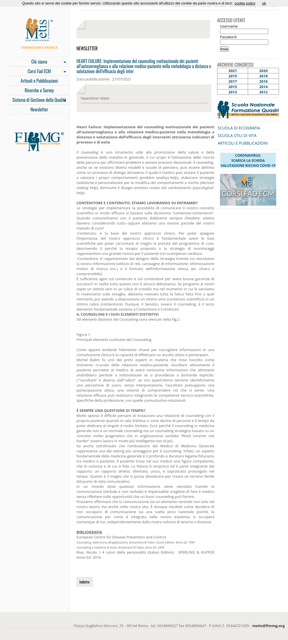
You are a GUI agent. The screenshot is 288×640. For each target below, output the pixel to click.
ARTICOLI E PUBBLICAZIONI (243, 143)
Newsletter (39, 109)
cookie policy (245, 3)
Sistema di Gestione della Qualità (37, 100)
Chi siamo (37, 62)
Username (229, 26)
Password (228, 36)
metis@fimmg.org (268, 625)
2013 (232, 92)
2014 (263, 86)
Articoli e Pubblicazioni (39, 80)
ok (264, 3)
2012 (263, 92)
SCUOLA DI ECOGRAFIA (239, 128)
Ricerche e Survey (39, 90)
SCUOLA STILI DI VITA (237, 135)
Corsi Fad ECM (37, 72)
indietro (84, 582)
